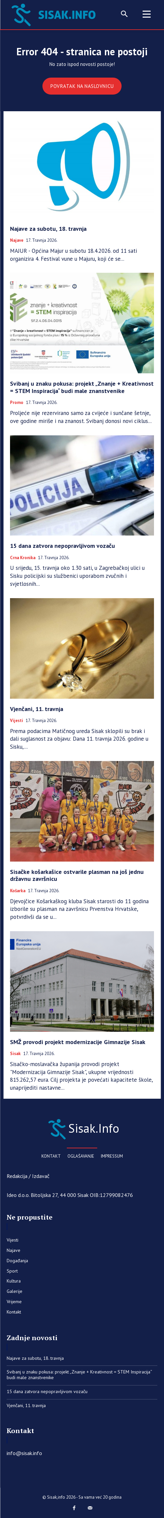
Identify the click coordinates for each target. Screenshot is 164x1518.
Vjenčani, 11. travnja (36, 709)
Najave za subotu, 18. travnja (48, 228)
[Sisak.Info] (82, 1128)
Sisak (15, 1053)
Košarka (17, 891)
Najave (16, 240)
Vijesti (16, 720)
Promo (16, 402)
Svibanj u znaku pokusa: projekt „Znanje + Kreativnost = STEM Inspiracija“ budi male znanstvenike (82, 387)
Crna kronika (22, 558)
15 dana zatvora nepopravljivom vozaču (62, 546)
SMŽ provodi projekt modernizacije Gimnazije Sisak (77, 1042)
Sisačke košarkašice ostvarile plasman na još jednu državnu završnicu (77, 875)
